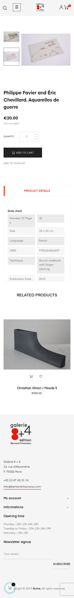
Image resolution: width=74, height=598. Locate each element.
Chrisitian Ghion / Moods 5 (37, 388)
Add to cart (23, 152)
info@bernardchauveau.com (22, 486)
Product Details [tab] (37, 191)
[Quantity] (26, 137)
